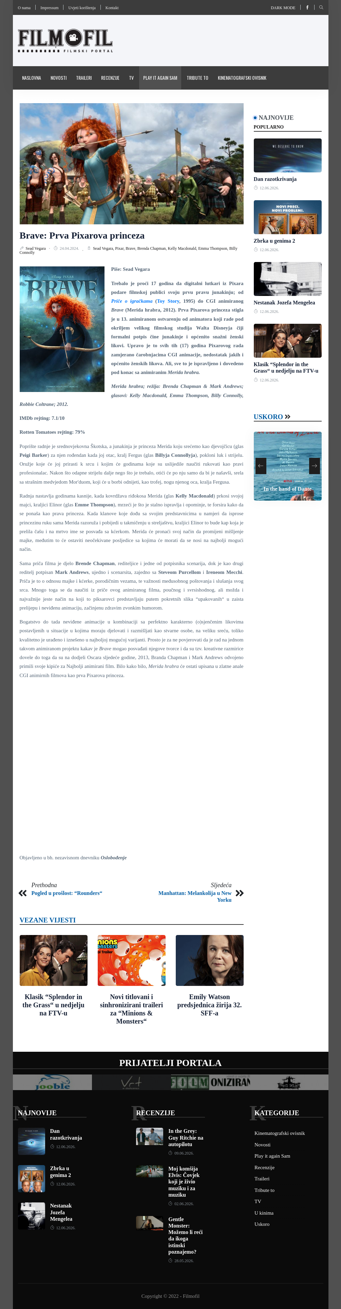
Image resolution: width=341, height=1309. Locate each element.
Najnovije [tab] (276, 117)
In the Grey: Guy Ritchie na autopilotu (185, 1137)
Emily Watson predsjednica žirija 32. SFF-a (209, 1005)
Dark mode (283, 7)
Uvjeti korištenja (81, 7)
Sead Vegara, (104, 248)
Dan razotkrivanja (275, 179)
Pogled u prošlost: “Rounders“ (67, 893)
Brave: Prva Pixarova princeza (82, 235)
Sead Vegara (36, 248)
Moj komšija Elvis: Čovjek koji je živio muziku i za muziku (184, 1182)
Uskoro (268, 416)
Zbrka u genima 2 (274, 241)
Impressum (49, 7)
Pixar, (120, 248)
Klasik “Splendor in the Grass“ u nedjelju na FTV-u (53, 1005)
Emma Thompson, (213, 248)
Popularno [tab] (269, 127)
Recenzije (110, 77)
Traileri (84, 77)
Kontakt (112, 7)
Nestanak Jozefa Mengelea (284, 302)
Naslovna (31, 77)
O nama (24, 7)
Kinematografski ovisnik (242, 77)
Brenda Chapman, (152, 248)
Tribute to (197, 77)
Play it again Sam (160, 77)
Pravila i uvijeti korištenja (48, 100)
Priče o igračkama (132, 301)
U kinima (263, 1213)
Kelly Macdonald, (183, 248)
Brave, (131, 248)
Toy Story (168, 301)
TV (131, 77)
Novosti (59, 77)
